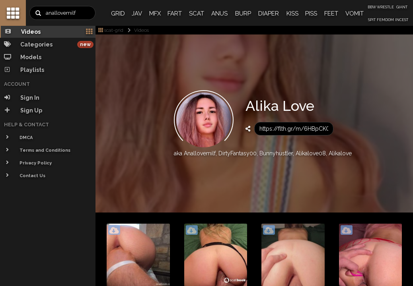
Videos (137, 30)
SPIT (372, 20)
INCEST (401, 20)
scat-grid (110, 30)
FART (175, 13)
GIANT (401, 7)
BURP (243, 13)
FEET (331, 13)
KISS (292, 13)
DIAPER (268, 13)
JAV (137, 13)
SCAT (196, 13)
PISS (311, 13)
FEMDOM (385, 20)
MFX (155, 13)
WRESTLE (385, 7)
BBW (372, 7)
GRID (118, 13)
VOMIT (354, 13)
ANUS (219, 13)
